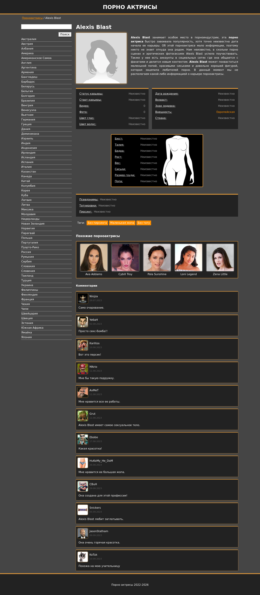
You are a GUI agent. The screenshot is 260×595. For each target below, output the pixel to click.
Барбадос (28, 81)
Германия (28, 119)
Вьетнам (27, 114)
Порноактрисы (32, 18)
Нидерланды (30, 219)
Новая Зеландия (32, 223)
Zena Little (220, 274)
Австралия (28, 39)
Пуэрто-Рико (30, 247)
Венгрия (27, 105)
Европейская (225, 112)
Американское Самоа (36, 58)
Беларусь (28, 86)
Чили (24, 308)
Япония (26, 337)
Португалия (29, 242)
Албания (27, 48)
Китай (25, 181)
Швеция (27, 318)
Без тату (144, 222)
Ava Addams (93, 274)
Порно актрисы (130, 7)
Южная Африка (32, 327)
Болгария (28, 96)
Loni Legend (188, 274)
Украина (27, 285)
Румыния (27, 256)
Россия (26, 252)
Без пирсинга (97, 222)
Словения (28, 271)
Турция (26, 280)
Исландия (28, 157)
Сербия (26, 261)
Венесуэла (28, 110)
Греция (26, 124)
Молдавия (28, 214)
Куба (24, 195)
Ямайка (26, 332)
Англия (26, 62)
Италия (26, 166)
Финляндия (29, 294)
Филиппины (29, 290)
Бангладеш (29, 77)
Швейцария (29, 313)
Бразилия (28, 100)
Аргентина (28, 67)
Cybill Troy (125, 274)
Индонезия (29, 148)
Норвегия (28, 228)
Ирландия (28, 152)
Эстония (27, 323)
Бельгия (27, 91)
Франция (27, 299)
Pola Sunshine (157, 274)
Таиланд (27, 275)
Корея (25, 190)
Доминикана (30, 133)
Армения (27, 72)
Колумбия (28, 185)
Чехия (25, 304)
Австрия (27, 43)
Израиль (27, 138)
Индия (25, 143)
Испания (27, 162)
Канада (26, 176)
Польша (26, 237)
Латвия (26, 200)
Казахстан (28, 171)
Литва (25, 204)
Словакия (28, 266)
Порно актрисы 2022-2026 (130, 584)
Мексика (27, 209)
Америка (27, 53)
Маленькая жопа (122, 222)
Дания (25, 129)
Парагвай (28, 233)
